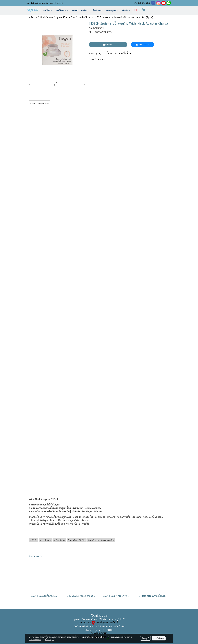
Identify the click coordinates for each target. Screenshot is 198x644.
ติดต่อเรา (84, 10)
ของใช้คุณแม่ (62, 10)
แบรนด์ (74, 10)
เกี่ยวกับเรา (97, 10)
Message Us (142, 44)
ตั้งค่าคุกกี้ (145, 638)
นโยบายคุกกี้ (49, 639)
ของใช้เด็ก (47, 10)
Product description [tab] (39, 103)
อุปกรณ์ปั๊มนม (106, 53)
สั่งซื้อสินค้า (108, 44)
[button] (136, 10)
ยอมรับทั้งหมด (158, 638)
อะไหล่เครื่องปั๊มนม (124, 53)
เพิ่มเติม (126, 10)
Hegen (101, 59)
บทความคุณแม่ (112, 10)
